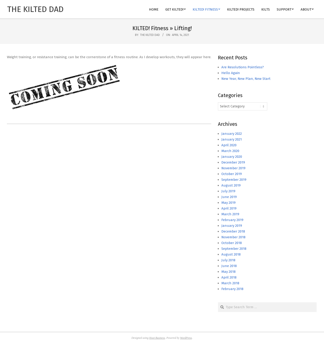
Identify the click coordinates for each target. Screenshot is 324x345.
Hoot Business (157, 337)
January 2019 (231, 226)
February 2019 (232, 220)
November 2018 (233, 237)
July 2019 (228, 191)
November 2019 (233, 168)
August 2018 (231, 254)
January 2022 (231, 134)
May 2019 (228, 203)
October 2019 (231, 174)
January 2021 (231, 139)
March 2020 (230, 151)
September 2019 (233, 180)
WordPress (186, 337)
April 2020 (229, 145)
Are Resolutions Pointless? (242, 67)
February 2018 (232, 289)
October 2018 (231, 243)
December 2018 (233, 231)
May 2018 (228, 272)
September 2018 (233, 249)
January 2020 (231, 157)
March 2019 (230, 214)
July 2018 (228, 260)
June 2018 (229, 266)
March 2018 (230, 283)
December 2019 (233, 162)
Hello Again (230, 73)
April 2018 (229, 277)
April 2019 (229, 208)
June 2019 (229, 197)
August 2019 (231, 185)
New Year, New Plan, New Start (245, 79)
